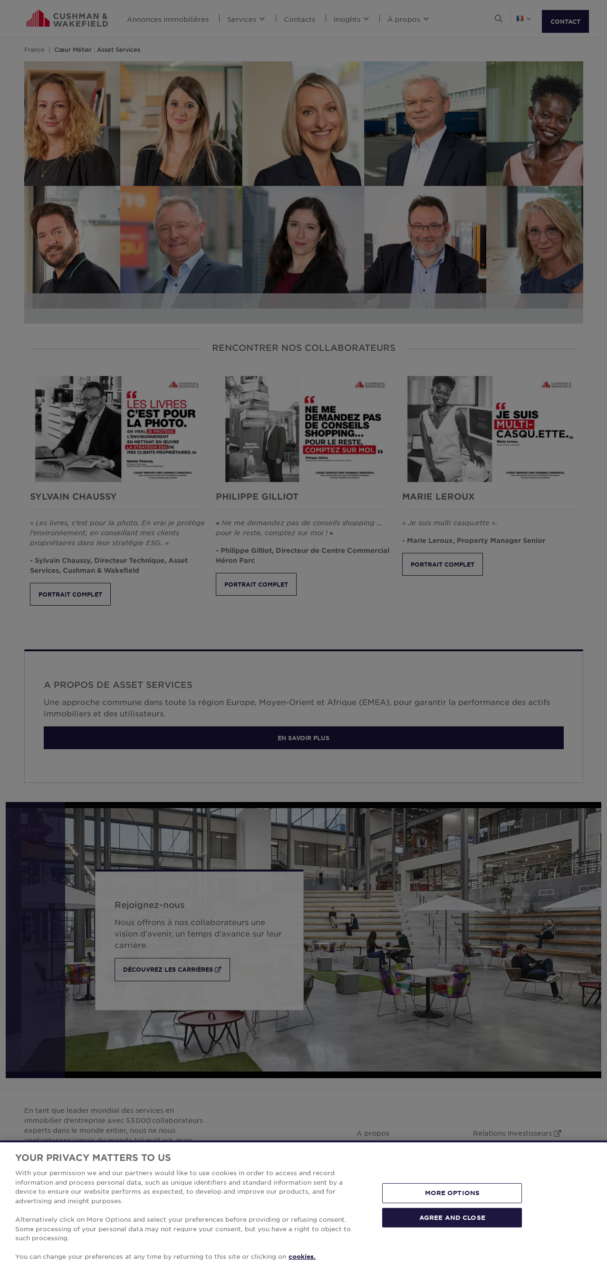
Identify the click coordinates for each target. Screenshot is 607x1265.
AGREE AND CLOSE (452, 1227)
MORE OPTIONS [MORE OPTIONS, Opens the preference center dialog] (452, 1202)
